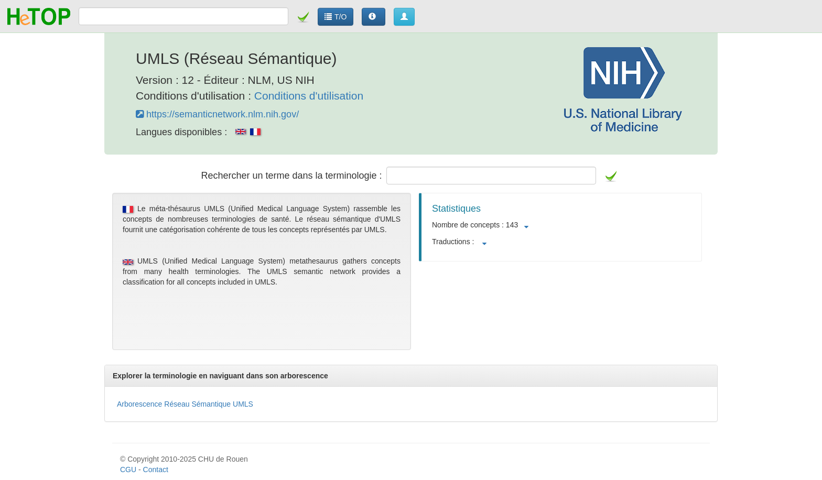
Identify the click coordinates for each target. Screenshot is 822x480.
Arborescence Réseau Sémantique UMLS (185, 404)
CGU (128, 469)
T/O (336, 17)
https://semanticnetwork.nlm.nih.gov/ (217, 114)
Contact (155, 469)
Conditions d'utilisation (308, 96)
